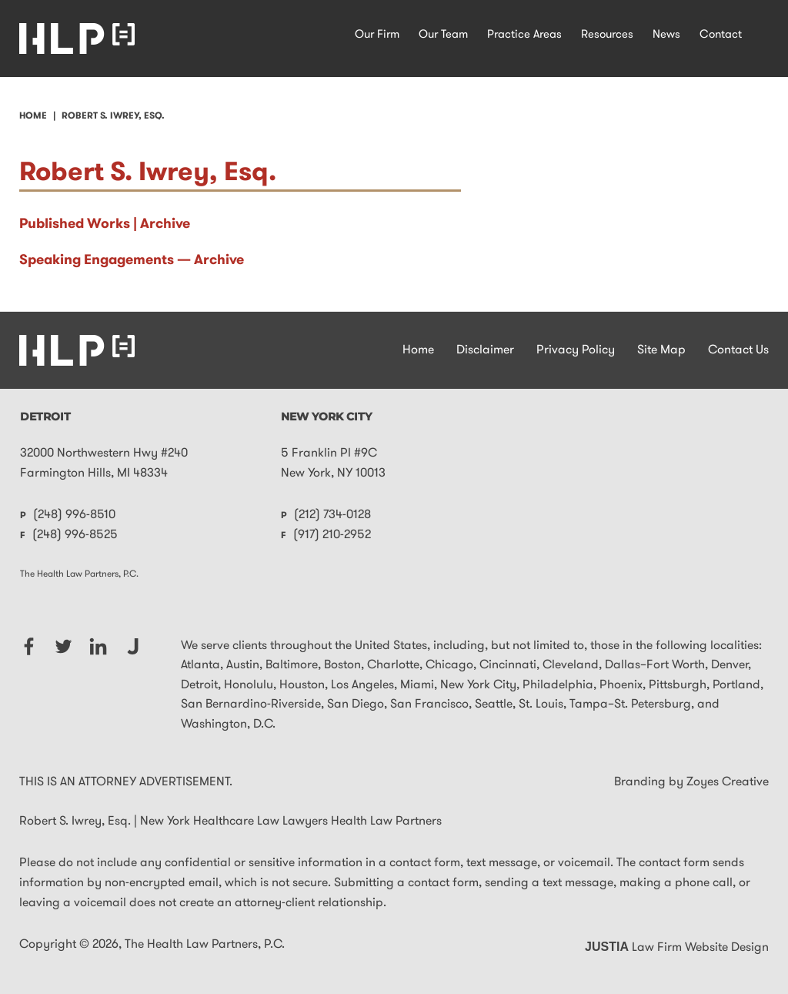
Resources (607, 35)
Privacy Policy (575, 350)
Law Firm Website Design (677, 948)
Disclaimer (485, 350)
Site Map (661, 350)
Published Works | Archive (104, 224)
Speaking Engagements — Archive (131, 260)
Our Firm (377, 35)
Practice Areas (524, 35)
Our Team (443, 35)
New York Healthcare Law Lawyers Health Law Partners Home (77, 38)
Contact (721, 35)
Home (418, 350)
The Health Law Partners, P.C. (205, 945)
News (666, 35)
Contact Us (738, 350)
